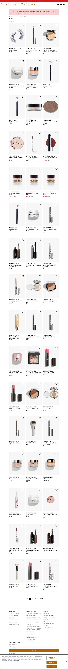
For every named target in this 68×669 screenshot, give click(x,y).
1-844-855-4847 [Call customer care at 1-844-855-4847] (48, 627)
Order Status (30, 634)
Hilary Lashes (13, 50)
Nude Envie (46, 84)
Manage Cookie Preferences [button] (30, 640)
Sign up (34, 650)
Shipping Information (32, 622)
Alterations (12, 622)
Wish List (11, 617)
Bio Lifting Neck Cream (33, 229)
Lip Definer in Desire (49, 336)
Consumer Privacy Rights (33, 626)
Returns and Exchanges (33, 617)
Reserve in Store (14, 624)
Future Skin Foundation (16, 478)
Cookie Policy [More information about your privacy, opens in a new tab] (16, 660)
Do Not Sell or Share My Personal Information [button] (33, 629)
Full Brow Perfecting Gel (50, 550)
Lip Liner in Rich (47, 86)
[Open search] (52, 5)
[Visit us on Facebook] (10, 654)
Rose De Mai (29, 514)
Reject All (51, 662)
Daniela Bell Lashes (16, 48)
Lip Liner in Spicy (14, 229)
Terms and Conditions (33, 620)
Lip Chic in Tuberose (49, 372)
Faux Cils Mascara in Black (33, 265)
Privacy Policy (30, 624)
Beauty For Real (49, 156)
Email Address (12, 644)
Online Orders (13, 615)
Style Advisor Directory (33, 613)
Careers (46, 625)
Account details (14, 613)
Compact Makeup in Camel (34, 408)
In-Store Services (49, 615)
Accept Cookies (52, 666)
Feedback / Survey (49, 623)
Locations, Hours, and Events (50, 618)
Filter (11, 18)
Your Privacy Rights (51, 658)
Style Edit (47, 621)
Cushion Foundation (49, 408)
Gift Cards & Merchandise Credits (32, 637)
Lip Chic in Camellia (14, 408)
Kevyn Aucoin (31, 120)
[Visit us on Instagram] (13, 654)
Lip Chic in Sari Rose (32, 586)
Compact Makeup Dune (49, 301)
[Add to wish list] (22, 25)
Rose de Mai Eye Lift (15, 514)
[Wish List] (61, 5)
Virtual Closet (13, 620)
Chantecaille (31, 48)
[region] (34, 661)
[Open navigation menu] (66, 5)
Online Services (31, 615)
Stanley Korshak (18, 4)
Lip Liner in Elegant (14, 121)
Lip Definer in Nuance (15, 443)
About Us (46, 613)
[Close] (66, 661)
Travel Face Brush (31, 443)
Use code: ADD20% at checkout (34, 1)
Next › (42, 598)
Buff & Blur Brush (14, 586)
